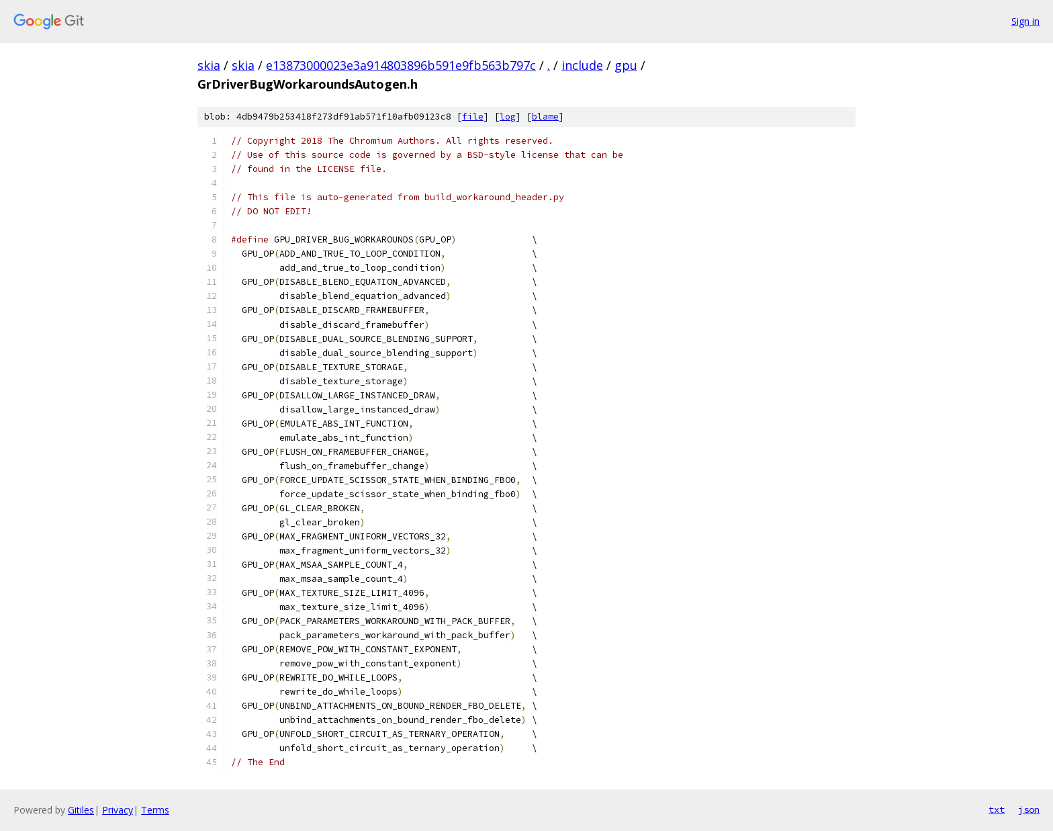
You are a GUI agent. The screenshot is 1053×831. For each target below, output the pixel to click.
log (508, 116)
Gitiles (81, 809)
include (582, 65)
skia (208, 65)
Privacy (117, 809)
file (473, 116)
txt (997, 809)
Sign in (1025, 21)
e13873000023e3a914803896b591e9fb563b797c (401, 65)
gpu (625, 65)
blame (545, 116)
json (1029, 809)
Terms (155, 809)
